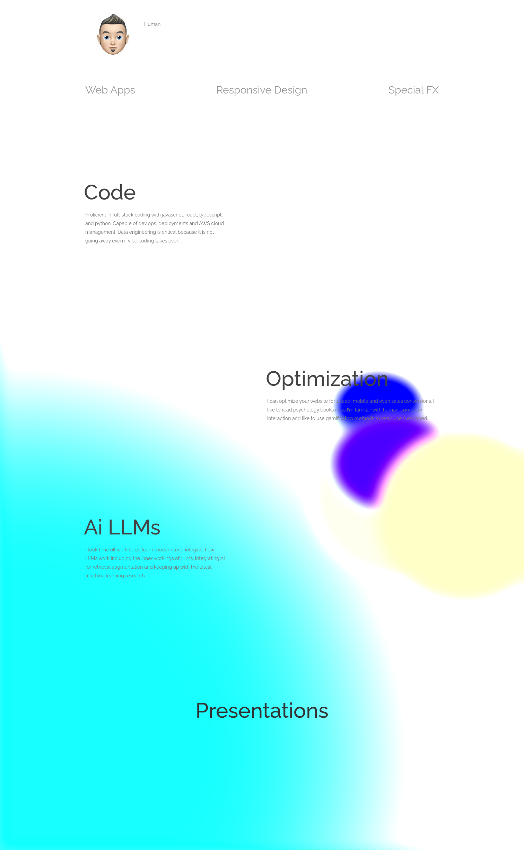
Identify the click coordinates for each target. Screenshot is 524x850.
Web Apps (110, 90)
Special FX (413, 90)
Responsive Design (261, 90)
